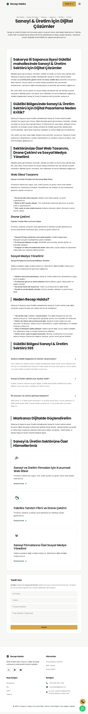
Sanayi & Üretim (32, 17)
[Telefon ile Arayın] (82, 701)
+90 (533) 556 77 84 (56, 685)
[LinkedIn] (14, 672)
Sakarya (44, 17)
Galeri (8, 693)
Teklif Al (69, 4)
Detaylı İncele (20, 484)
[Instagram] (8, 672)
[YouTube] (21, 672)
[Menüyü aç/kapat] (79, 4)
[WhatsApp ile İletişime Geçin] (82, 708)
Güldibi (61, 17)
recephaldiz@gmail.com (57, 689)
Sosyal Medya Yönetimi (54, 664)
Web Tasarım (50, 668)
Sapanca (53, 17)
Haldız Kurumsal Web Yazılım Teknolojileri (43, 709)
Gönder (44, 629)
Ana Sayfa (20, 17)
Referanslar (10, 685)
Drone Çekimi (50, 672)
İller (7, 689)
